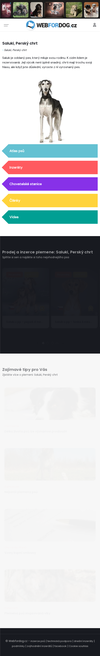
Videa (13, 217)
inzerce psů (38, 641)
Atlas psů (16, 151)
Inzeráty (15, 167)
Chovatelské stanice (25, 184)
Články (14, 200)
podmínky (18, 646)
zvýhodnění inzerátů (39, 646)
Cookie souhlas (78, 646)
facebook (60, 646)
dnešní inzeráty (83, 641)
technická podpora (59, 641)
